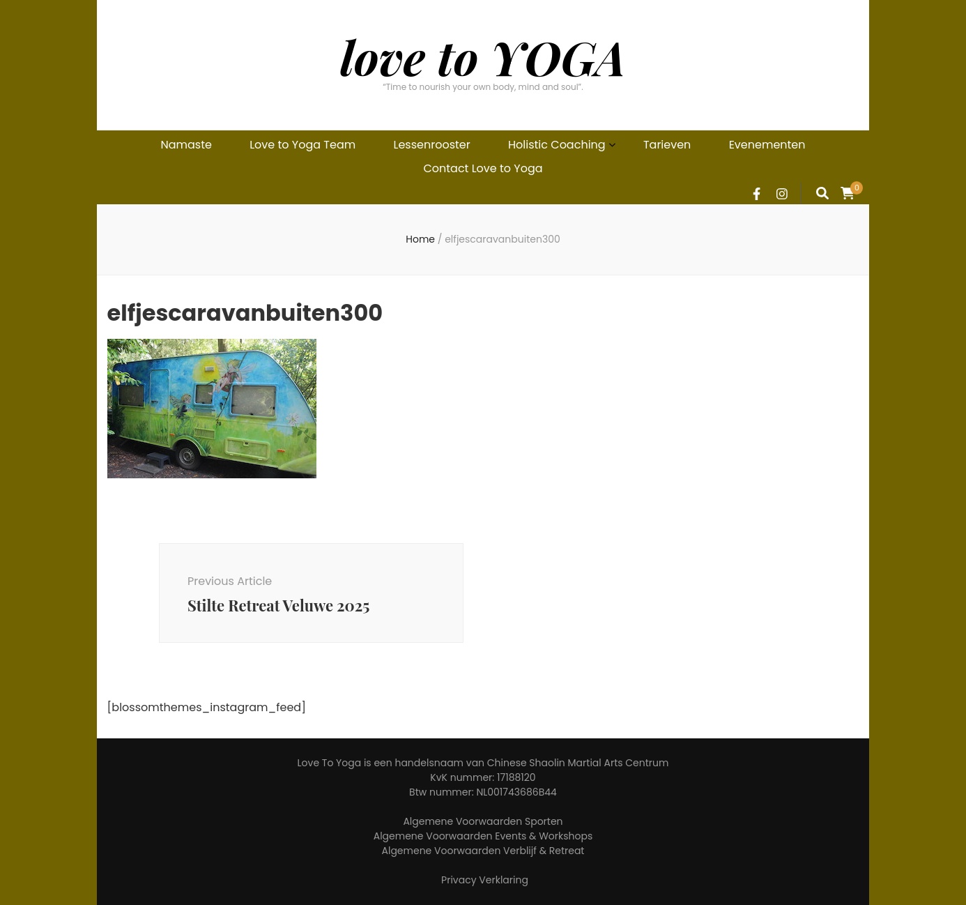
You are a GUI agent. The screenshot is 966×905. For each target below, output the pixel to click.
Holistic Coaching (557, 145)
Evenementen (767, 145)
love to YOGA (483, 57)
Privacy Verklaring (484, 880)
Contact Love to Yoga (482, 168)
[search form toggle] (822, 193)
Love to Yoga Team (302, 145)
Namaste (185, 145)
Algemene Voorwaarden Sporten (482, 821)
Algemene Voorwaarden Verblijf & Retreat (483, 851)
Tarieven (667, 145)
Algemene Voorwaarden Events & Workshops (483, 836)
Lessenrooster (432, 145)
